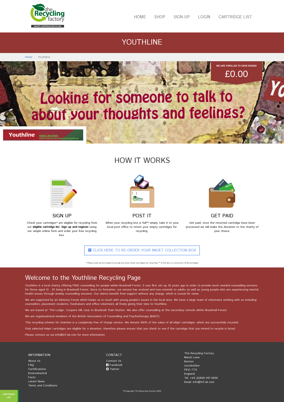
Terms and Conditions (42, 386)
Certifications (37, 369)
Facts (32, 377)
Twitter (112, 369)
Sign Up (182, 17)
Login (204, 17)
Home (140, 17)
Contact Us (113, 361)
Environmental (37, 373)
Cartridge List (235, 17)
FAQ (31, 365)
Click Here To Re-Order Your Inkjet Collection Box (142, 250)
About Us (34, 361)
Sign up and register (75, 227)
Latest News (36, 381)
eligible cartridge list (46, 227)
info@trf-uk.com (65, 335)
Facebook (114, 365)
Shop (159, 17)
